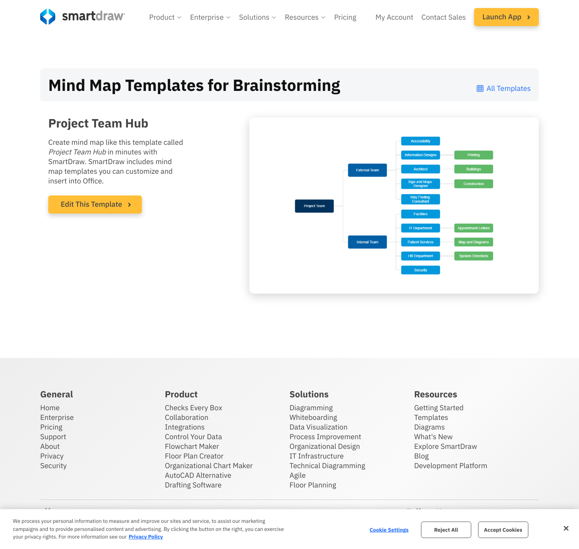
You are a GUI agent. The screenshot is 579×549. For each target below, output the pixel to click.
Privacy (52, 456)
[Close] (566, 528)
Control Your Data (193, 436)
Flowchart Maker (192, 446)
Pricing (51, 427)
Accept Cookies (503, 529)
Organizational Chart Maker (209, 465)
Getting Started (439, 407)
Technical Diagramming (327, 465)
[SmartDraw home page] (82, 17)
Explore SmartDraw (445, 446)
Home (50, 407)
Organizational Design (325, 446)
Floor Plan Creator (194, 456)
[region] (289, 529)
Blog (421, 456)
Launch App (506, 16)
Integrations (185, 427)
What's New (433, 436)
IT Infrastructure (317, 456)
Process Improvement (325, 436)
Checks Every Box (193, 407)
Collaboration (186, 417)
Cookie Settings (389, 529)
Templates (431, 417)
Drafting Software (193, 484)
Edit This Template (91, 204)
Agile (298, 475)
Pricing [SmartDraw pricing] (345, 17)
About (50, 446)
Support (53, 436)
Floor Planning (313, 484)
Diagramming (311, 407)
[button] (165, 17)
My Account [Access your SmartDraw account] (394, 17)
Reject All (446, 529)
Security (53, 465)
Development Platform (450, 465)
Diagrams (429, 427)
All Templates (503, 88)
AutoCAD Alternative (198, 475)
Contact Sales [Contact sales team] (443, 17)
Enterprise (57, 417)
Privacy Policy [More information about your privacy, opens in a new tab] (146, 536)
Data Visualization (318, 427)
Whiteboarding (313, 417)
